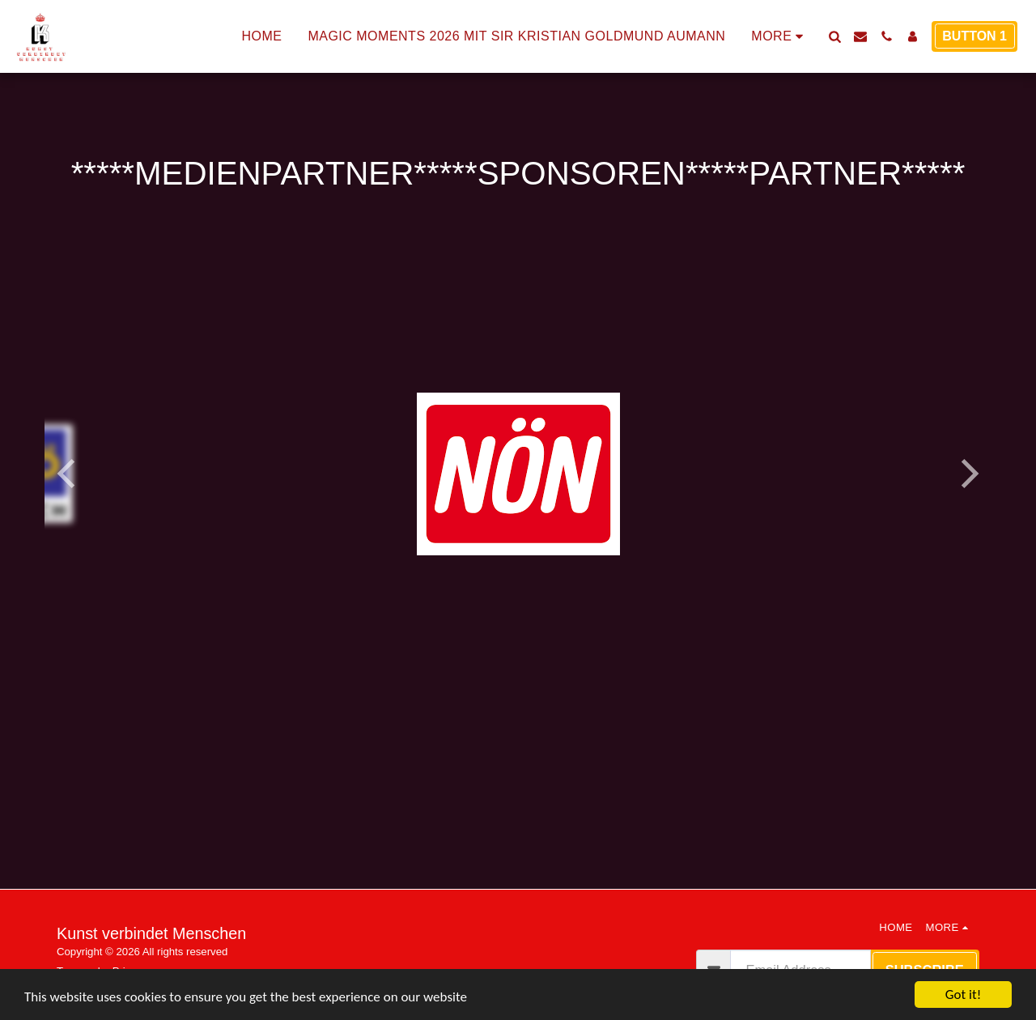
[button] (834, 36)
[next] (967, 473)
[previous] (69, 473)
